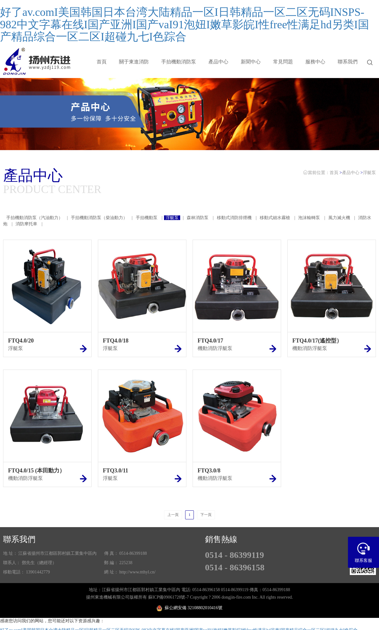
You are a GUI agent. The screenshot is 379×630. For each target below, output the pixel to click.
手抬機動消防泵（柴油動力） (99, 217)
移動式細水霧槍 (275, 217)
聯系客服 (363, 550)
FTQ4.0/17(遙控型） (317, 341)
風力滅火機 (339, 217)
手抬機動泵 (147, 217)
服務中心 (315, 61)
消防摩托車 (26, 224)
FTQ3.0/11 (115, 470)
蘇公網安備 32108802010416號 (189, 607)
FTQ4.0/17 (210, 341)
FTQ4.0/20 (21, 341)
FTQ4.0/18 (116, 341)
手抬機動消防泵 (178, 61)
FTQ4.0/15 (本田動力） (36, 470)
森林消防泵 (198, 217)
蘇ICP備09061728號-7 (168, 597)
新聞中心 (251, 61)
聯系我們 (348, 61)
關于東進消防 (134, 61)
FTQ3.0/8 (209, 470)
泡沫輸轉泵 (309, 217)
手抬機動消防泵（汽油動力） (34, 217)
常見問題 (283, 61)
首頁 (102, 61)
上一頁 (173, 515)
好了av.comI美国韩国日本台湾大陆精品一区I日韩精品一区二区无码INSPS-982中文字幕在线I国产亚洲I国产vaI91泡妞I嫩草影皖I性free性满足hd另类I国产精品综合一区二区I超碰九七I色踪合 (184, 24)
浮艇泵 (369, 172)
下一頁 (206, 515)
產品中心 (218, 61)
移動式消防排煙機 (234, 217)
